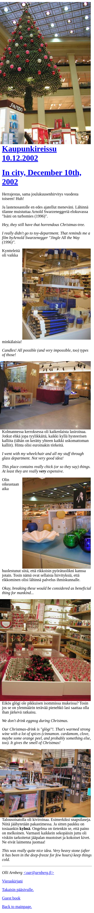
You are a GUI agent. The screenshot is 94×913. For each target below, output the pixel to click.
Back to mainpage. (17, 906)
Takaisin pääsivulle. (18, 889)
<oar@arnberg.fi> (38, 872)
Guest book (11, 898)
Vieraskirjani (12, 881)
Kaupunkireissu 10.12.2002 (29, 153)
